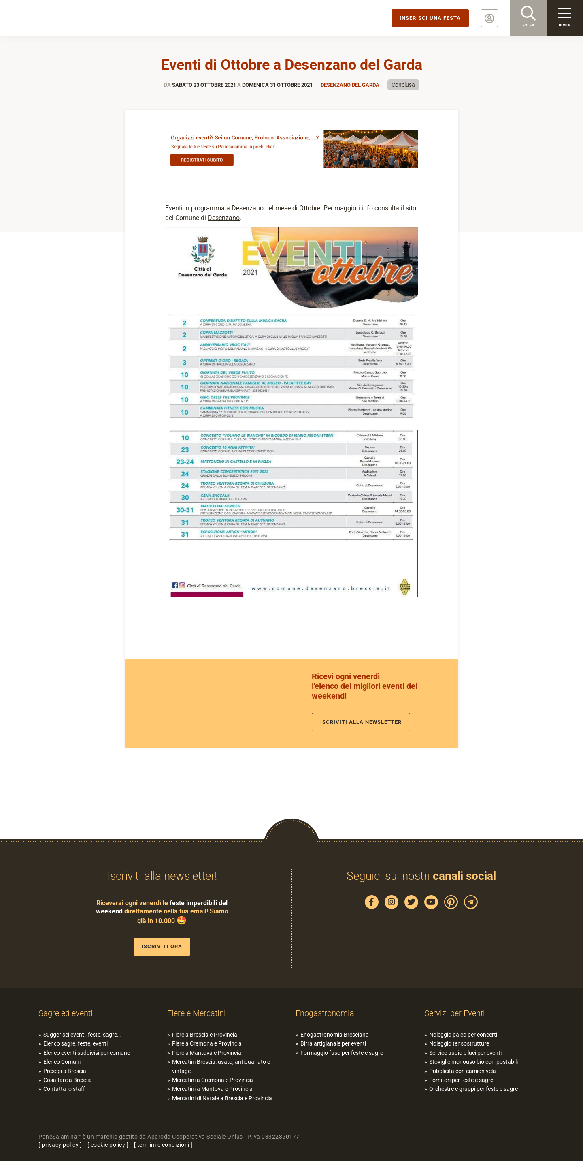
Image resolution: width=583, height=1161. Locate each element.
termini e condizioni (163, 1145)
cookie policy (108, 1145)
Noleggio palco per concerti (463, 1034)
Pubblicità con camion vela (462, 1071)
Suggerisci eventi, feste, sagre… (82, 1034)
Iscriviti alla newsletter (361, 722)
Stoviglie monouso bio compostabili (473, 1061)
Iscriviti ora (162, 946)
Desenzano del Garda (350, 85)
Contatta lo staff (64, 1089)
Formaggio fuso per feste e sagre (341, 1053)
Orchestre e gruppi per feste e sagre (473, 1089)
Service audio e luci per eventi (465, 1053)
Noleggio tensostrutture (459, 1043)
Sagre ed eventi (65, 1013)
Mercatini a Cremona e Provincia (212, 1080)
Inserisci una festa (430, 18)
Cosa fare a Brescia (67, 1080)
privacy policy (60, 1145)
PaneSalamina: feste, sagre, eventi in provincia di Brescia (62, 18)
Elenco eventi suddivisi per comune (86, 1053)
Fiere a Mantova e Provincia (206, 1053)
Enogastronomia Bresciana (334, 1034)
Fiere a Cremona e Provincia (207, 1043)
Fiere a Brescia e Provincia (204, 1034)
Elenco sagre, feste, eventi (75, 1043)
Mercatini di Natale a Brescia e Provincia (222, 1098)
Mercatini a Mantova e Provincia (212, 1089)
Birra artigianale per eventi (333, 1043)
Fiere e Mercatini (196, 1013)
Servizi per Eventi (454, 1013)
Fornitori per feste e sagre (461, 1080)
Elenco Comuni (62, 1061)
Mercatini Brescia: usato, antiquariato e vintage (221, 1066)
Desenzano (224, 218)
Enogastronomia (325, 1013)
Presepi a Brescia (64, 1071)
